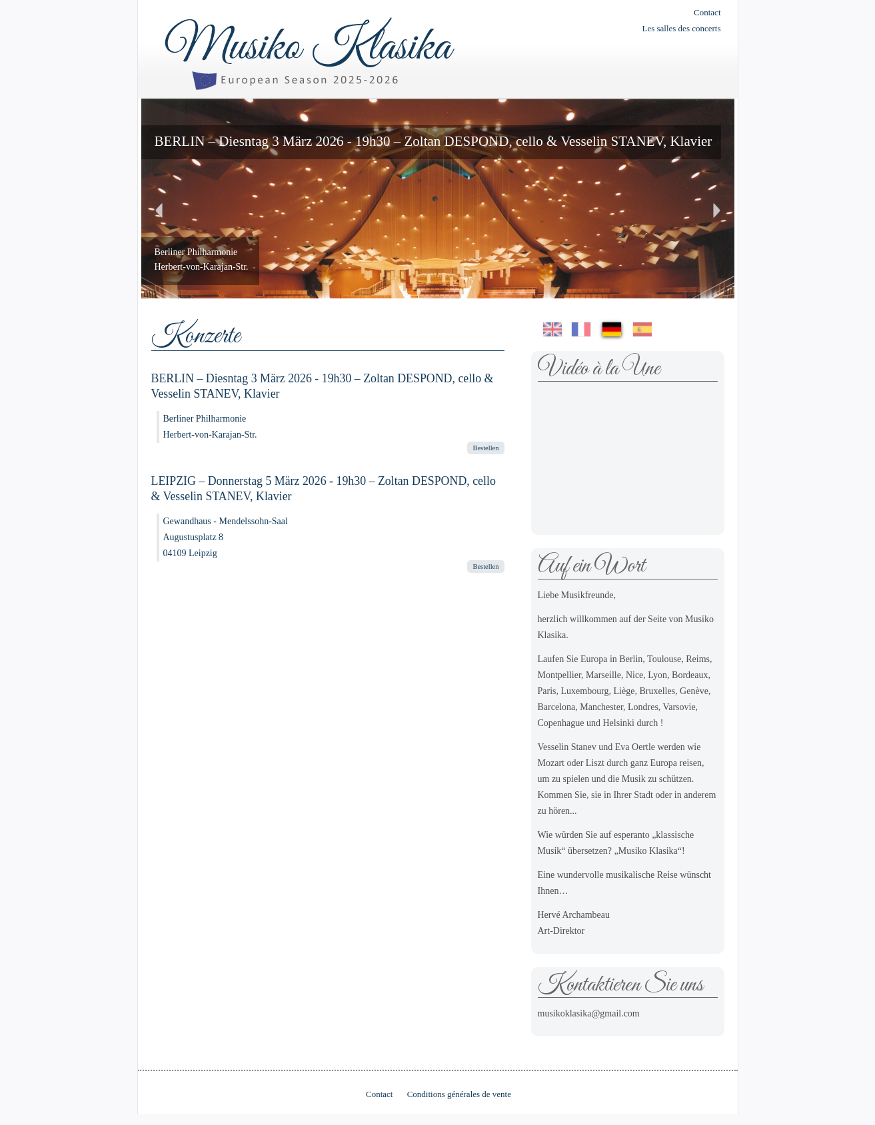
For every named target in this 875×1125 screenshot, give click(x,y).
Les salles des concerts (681, 28)
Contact (707, 12)
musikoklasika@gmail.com (589, 1013)
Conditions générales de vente (459, 1094)
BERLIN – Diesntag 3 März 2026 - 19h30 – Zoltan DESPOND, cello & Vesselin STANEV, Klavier (433, 141)
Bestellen (485, 448)
